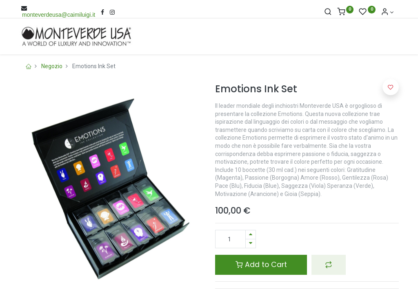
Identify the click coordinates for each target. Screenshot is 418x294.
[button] (328, 264)
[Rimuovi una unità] (251, 243)
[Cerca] (328, 12)
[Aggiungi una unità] (251, 234)
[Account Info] (387, 12)
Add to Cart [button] (261, 265)
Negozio (51, 66)
